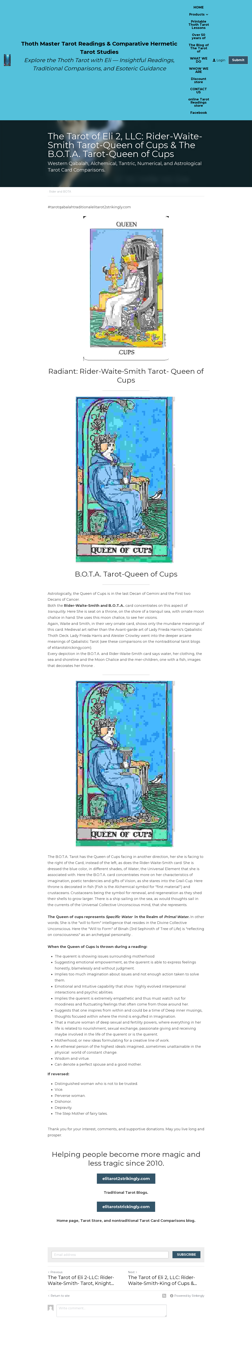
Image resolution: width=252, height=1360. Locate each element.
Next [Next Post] (132, 1272)
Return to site (59, 1296)
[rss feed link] (164, 1296)
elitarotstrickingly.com (126, 1206)
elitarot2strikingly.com (126, 1178)
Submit (238, 60)
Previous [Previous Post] (55, 1272)
